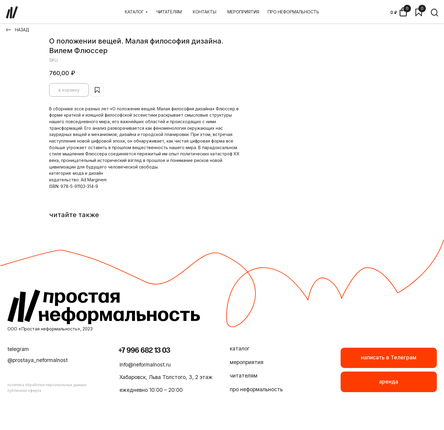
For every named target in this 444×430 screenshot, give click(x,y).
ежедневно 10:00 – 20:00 (151, 390)
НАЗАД (22, 29)
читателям (243, 375)
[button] (389, 382)
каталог (239, 348)
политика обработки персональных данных (47, 385)
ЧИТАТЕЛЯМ (169, 11)
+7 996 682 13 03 (144, 350)
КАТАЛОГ (134, 11)
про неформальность (256, 389)
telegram (18, 349)
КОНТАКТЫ (204, 11)
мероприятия (246, 362)
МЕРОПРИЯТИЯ (243, 11)
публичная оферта (24, 390)
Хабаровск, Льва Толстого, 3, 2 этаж (165, 377)
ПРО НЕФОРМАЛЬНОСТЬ (293, 11)
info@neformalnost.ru (145, 364)
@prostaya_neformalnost (37, 360)
